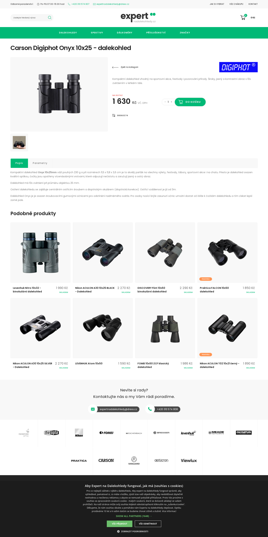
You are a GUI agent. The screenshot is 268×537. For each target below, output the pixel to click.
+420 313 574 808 (167, 409)
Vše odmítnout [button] (148, 523)
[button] (134, 516)
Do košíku (193, 102)
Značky (185, 32)
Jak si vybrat (217, 4)
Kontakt (253, 4)
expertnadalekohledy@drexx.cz (112, 4)
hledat (49, 17)
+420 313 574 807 (80, 4)
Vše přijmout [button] (119, 523)
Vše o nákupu (236, 4)
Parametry (40, 163)
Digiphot (237, 67)
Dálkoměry (124, 32)
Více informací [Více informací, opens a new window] (169, 511)
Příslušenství (156, 32)
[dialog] (134, 509)
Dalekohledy (68, 32)
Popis (19, 163)
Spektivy (97, 32)
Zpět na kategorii (129, 67)
